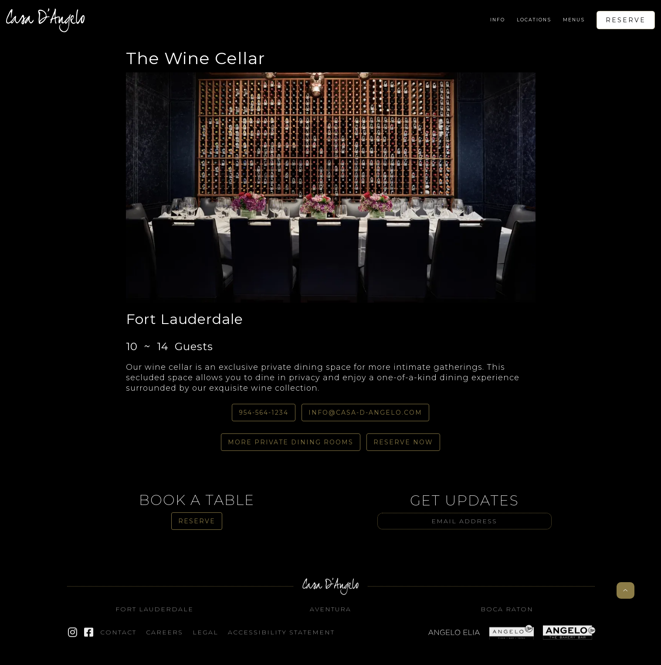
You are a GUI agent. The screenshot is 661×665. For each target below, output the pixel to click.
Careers (164, 636)
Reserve (626, 20)
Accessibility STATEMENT (281, 636)
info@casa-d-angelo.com (365, 412)
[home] (45, 20)
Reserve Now (403, 442)
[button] (497, 20)
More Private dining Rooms (290, 442)
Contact (118, 636)
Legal (205, 636)
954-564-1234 (263, 412)
